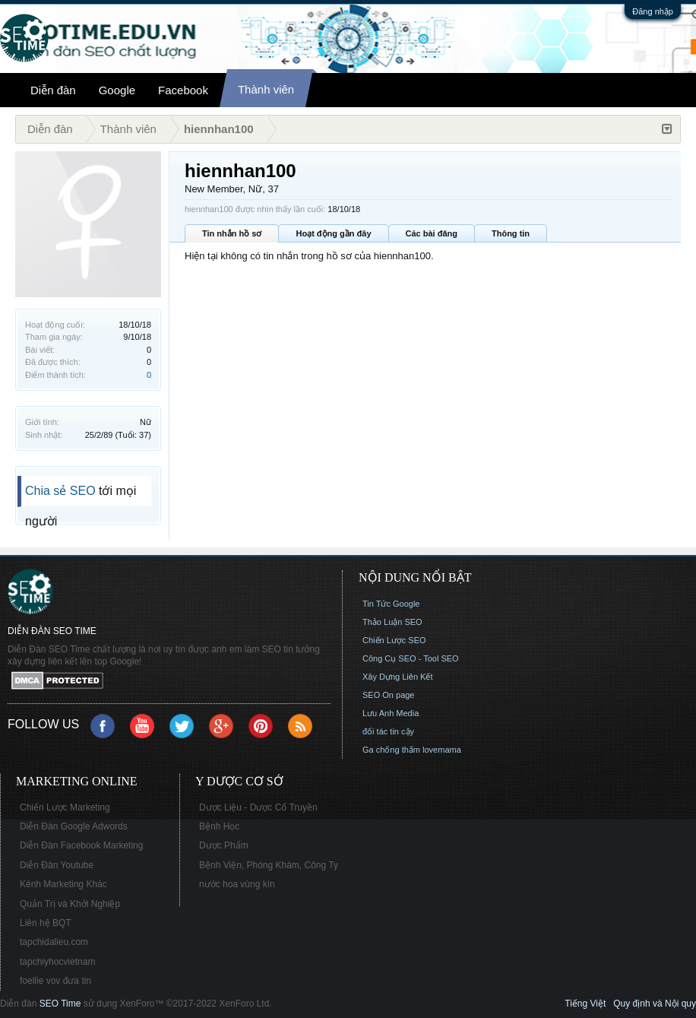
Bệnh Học (219, 826)
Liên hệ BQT (45, 923)
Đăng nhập (652, 11)
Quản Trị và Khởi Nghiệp (70, 904)
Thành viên (266, 89)
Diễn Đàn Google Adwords (74, 826)
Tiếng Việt (585, 1003)
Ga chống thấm (391, 749)
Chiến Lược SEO (394, 640)
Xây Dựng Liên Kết (397, 676)
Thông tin (511, 233)
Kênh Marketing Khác (63, 884)
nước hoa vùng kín (237, 884)
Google (117, 90)
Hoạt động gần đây (333, 233)
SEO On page (388, 694)
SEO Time (60, 1003)
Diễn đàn (53, 90)
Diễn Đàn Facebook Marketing (81, 845)
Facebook (183, 90)
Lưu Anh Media (390, 713)
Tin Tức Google (390, 603)
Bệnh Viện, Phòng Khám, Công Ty (268, 865)
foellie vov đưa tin (55, 980)
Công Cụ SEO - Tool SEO (410, 658)
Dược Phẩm (223, 845)
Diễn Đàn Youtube (56, 865)
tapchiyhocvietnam (57, 961)
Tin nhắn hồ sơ (231, 233)
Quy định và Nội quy (654, 1003)
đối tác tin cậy (388, 731)
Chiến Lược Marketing (65, 807)
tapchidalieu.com (54, 942)
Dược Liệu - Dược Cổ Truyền (258, 807)
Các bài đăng (431, 233)
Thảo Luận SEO (392, 621)
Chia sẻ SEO (60, 490)
